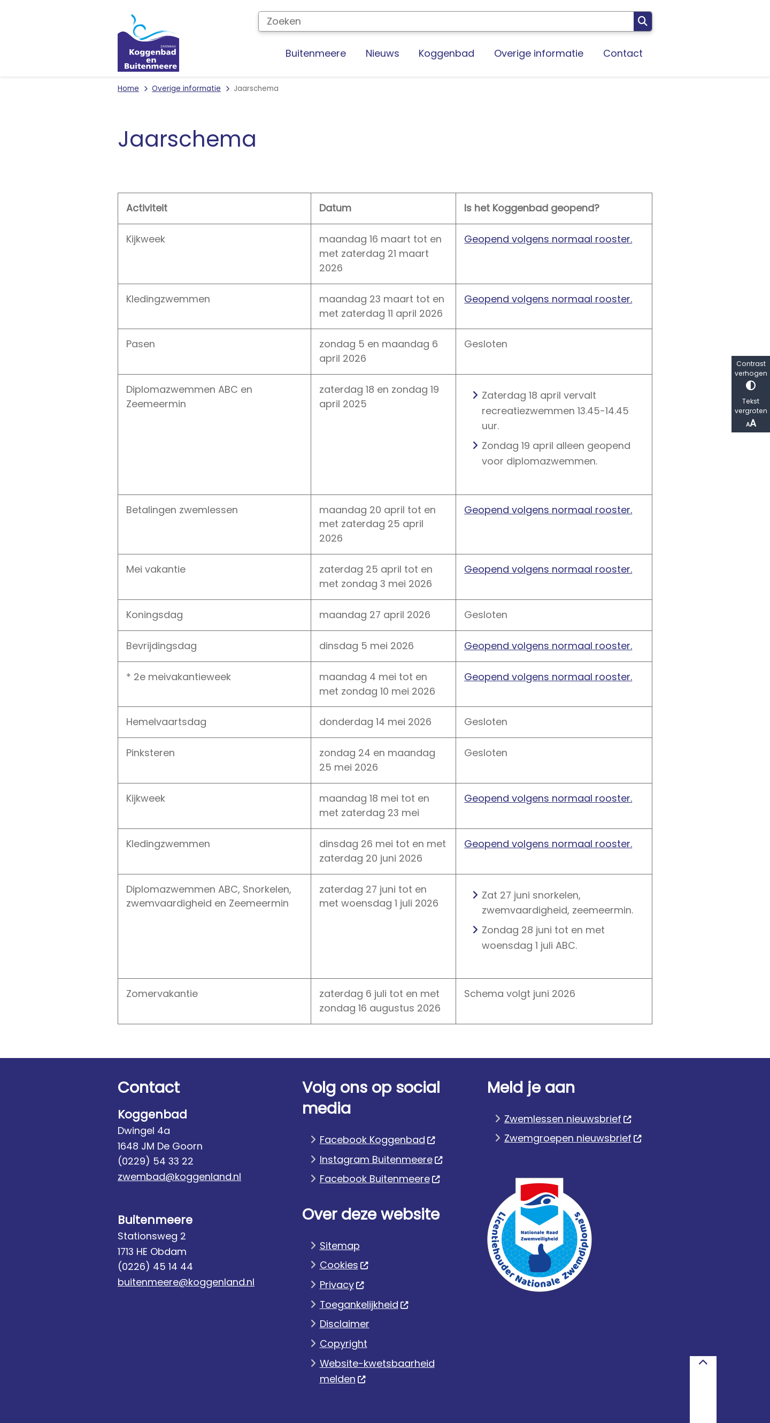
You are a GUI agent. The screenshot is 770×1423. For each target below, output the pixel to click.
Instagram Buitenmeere (381, 1159)
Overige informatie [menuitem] (538, 53)
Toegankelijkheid (364, 1304)
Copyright (343, 1343)
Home (128, 88)
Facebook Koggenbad (378, 1139)
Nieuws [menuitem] (382, 53)
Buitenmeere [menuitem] (316, 53)
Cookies (344, 1265)
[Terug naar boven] (703, 1389)
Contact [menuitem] (623, 53)
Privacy (342, 1284)
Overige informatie (186, 88)
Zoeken (643, 21)
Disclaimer (344, 1323)
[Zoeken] (446, 21)
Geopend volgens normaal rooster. (548, 239)
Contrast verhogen (751, 375)
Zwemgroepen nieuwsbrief (573, 1138)
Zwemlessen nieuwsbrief (568, 1118)
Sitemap (340, 1245)
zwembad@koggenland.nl (179, 1176)
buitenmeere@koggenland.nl (186, 1282)
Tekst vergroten (751, 413)
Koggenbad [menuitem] (446, 53)
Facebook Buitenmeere (380, 1178)
